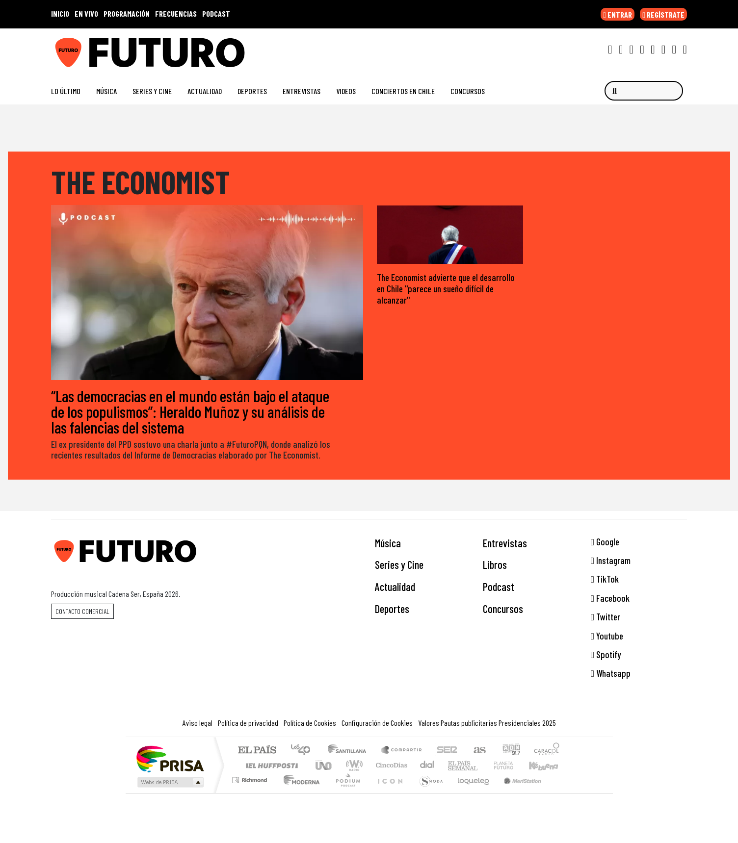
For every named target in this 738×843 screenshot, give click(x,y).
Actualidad (204, 91)
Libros (495, 565)
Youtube (607, 636)
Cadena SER (447, 751)
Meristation (517, 793)
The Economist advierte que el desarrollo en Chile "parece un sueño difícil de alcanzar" (446, 289)
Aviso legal (197, 723)
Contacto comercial (82, 612)
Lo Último (65, 91)
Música (106, 91)
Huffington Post (270, 766)
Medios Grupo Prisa (169, 783)
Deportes (252, 91)
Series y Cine (152, 91)
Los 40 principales (304, 751)
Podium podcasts (250, 778)
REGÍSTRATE (663, 14)
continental (427, 766)
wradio (352, 766)
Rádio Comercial (561, 793)
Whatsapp (611, 674)
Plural (345, 793)
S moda (428, 793)
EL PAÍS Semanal (454, 766)
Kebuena (548, 766)
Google (605, 542)
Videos (346, 91)
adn (511, 751)
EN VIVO (86, 13)
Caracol (546, 751)
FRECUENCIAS (176, 13)
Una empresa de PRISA (169, 759)
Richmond (250, 793)
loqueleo (470, 793)
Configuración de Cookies (377, 723)
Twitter (605, 617)
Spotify (606, 655)
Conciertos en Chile (403, 91)
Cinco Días (390, 766)
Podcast (498, 587)
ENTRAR (617, 14)
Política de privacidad (248, 723)
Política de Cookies (310, 723)
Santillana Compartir (401, 751)
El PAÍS (257, 751)
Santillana (349, 751)
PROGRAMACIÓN (127, 13)
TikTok (605, 580)
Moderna (299, 793)
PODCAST (216, 13)
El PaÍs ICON (388, 793)
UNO (324, 766)
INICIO (60, 13)
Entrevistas (301, 91)
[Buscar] (644, 91)
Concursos (467, 91)
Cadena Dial (513, 766)
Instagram (611, 560)
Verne (483, 766)
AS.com (478, 751)
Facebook (610, 598)
